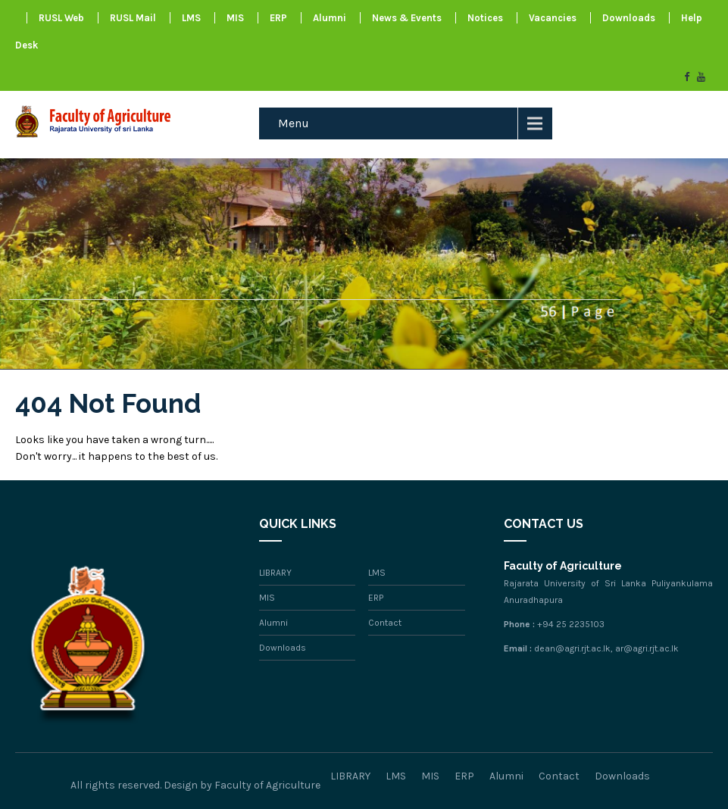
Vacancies (552, 17)
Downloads (628, 17)
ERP (278, 17)
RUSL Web (61, 17)
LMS (191, 17)
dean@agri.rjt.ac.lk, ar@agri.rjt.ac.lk (606, 648)
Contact (384, 622)
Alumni (329, 17)
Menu (293, 123)
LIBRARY (275, 572)
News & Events (407, 17)
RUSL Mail (133, 17)
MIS (235, 17)
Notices (485, 17)
